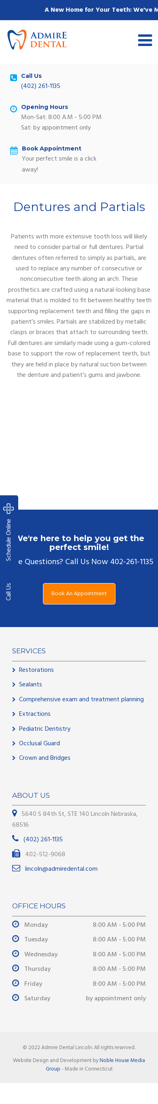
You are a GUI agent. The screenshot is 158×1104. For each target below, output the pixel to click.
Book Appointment (51, 148)
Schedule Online (8, 532)
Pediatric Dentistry (44, 729)
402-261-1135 (132, 562)
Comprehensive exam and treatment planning (81, 699)
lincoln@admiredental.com (60, 869)
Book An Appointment (79, 593)
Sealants (30, 685)
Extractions (35, 714)
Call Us (9, 592)
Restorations (36, 670)
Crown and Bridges (44, 758)
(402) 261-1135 (40, 86)
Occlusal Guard (39, 743)
